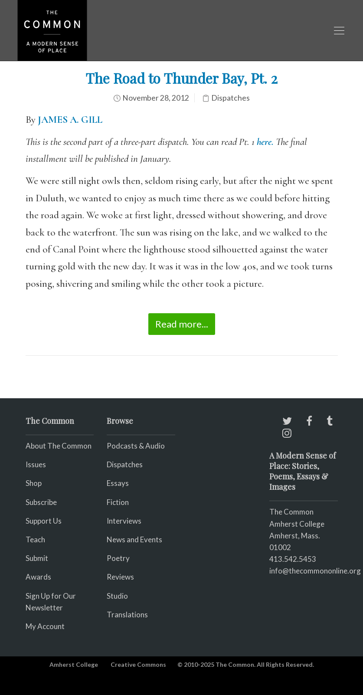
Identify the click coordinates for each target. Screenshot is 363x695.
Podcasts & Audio (136, 445)
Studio (117, 595)
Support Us (44, 520)
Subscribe (41, 502)
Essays (118, 483)
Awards (38, 576)
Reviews (120, 576)
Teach (35, 539)
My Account (45, 626)
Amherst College (73, 664)
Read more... (181, 324)
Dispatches (230, 97)
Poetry (118, 558)
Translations (127, 614)
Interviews (124, 520)
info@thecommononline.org (315, 570)
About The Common (59, 445)
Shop (34, 483)
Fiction (118, 502)
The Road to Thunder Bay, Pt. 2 (181, 78)
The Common (291, 511)
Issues (36, 464)
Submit (37, 558)
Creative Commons (138, 664)
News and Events (134, 539)
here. (265, 142)
